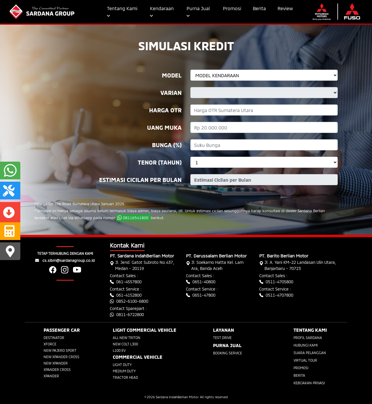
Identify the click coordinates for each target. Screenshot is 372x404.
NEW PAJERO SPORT (60, 350)
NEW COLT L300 (125, 344)
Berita (259, 8)
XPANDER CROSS (57, 369)
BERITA (299, 375)
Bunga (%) (167, 144)
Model (172, 75)
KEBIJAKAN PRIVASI (309, 383)
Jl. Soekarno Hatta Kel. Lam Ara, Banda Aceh (215, 265)
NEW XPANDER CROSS (61, 357)
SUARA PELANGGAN (310, 353)
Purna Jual (198, 12)
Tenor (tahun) (160, 162)
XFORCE (50, 344)
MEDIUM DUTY (124, 371)
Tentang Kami (122, 12)
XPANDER (51, 376)
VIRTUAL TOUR (305, 360)
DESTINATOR (54, 338)
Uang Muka (164, 127)
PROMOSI (301, 368)
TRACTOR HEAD (125, 377)
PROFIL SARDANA (308, 338)
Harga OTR (165, 110)
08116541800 (133, 217)
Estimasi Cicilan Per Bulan (140, 179)
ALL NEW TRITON (126, 338)
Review (285, 8)
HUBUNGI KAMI (306, 345)
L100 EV (119, 350)
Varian (171, 92)
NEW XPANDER (56, 363)
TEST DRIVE (222, 338)
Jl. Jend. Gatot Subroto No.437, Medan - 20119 (142, 265)
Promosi (232, 8)
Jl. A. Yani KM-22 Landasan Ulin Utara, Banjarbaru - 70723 (297, 265)
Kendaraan (162, 12)
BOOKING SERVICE (227, 353)
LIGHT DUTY (122, 364)
